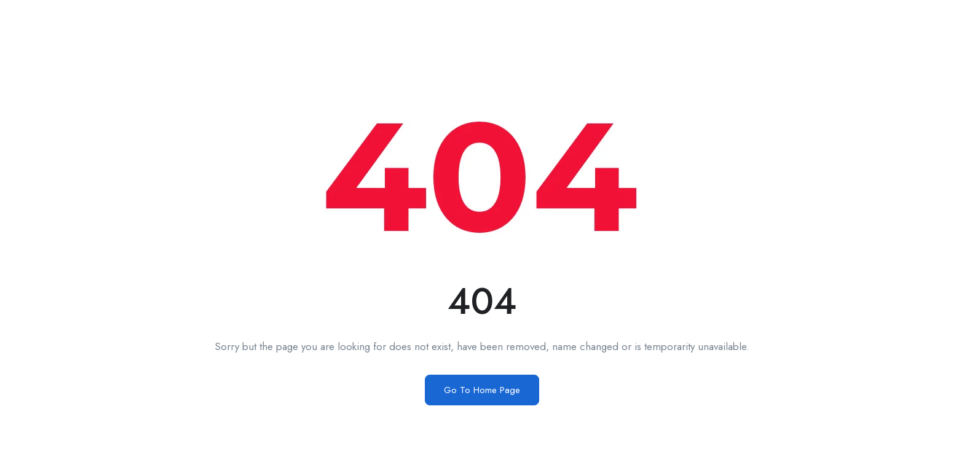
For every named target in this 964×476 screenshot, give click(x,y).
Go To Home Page (482, 390)
